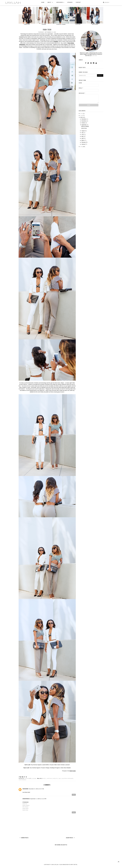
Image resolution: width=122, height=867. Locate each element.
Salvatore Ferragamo (68, 778)
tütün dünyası (25, 806)
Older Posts (70, 838)
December (83, 119)
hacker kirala (25, 810)
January (83, 144)
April (82, 138)
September (84, 124)
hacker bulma (25, 808)
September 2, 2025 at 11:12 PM (38, 798)
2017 (81, 113)
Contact (78, 2)
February (83, 142)
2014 (81, 146)
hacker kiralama (26, 805)
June (82, 134)
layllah (56, 864)
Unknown (25, 788)
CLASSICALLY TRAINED (61, 24)
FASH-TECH (84, 128)
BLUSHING (44, 24)
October (83, 122)
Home (42, 2)
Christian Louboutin (52, 778)
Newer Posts (23, 838)
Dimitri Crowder (73, 770)
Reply (73, 794)
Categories (60, 2)
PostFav (56, 41)
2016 (81, 115)
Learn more (94, 55)
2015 (81, 117)
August (83, 130)
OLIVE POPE (77, 24)
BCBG (44, 778)
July (82, 132)
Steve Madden (22, 779)
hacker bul (25, 803)
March (82, 140)
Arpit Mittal (73, 864)
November (83, 121)
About (50, 2)
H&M (60, 778)
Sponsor (69, 2)
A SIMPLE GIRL (27, 24)
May (82, 136)
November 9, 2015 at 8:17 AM (36, 788)
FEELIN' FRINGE (95, 24)
